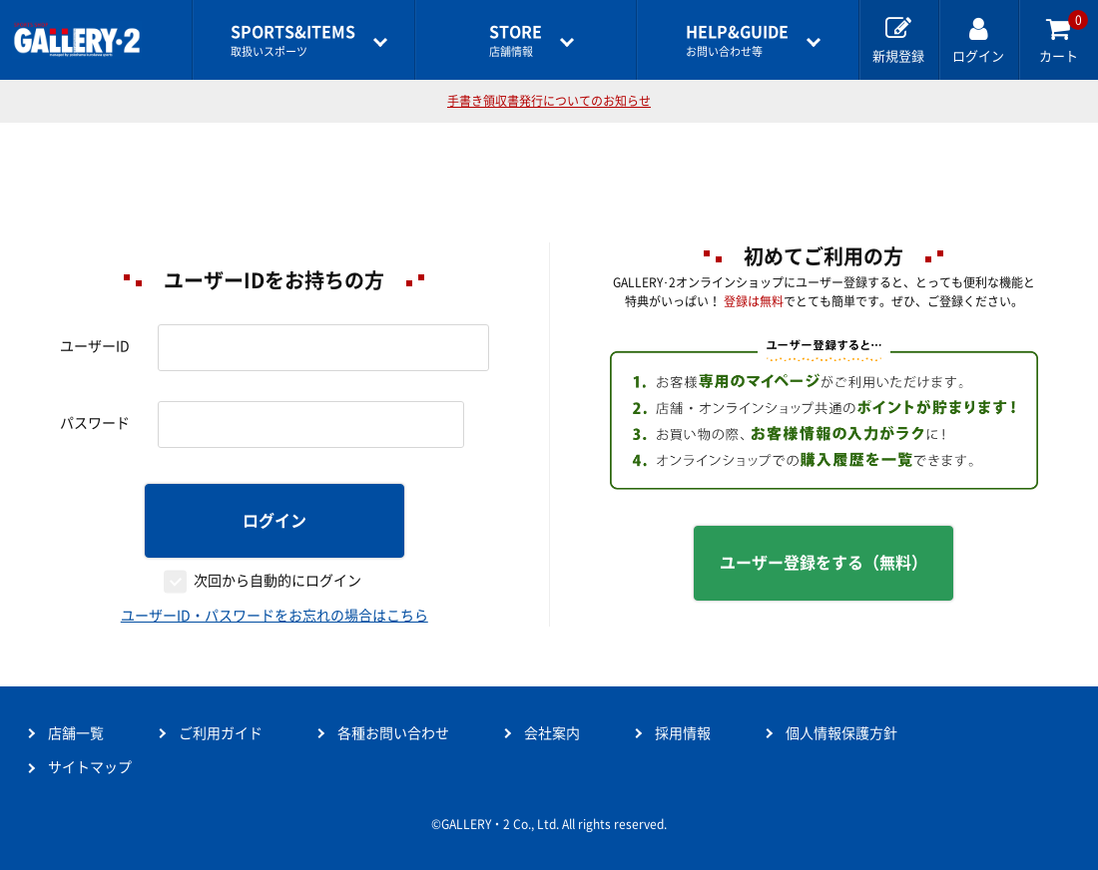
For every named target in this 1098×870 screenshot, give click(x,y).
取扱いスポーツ (293, 40)
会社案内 (552, 733)
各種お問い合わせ (393, 733)
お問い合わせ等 (737, 40)
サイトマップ (90, 767)
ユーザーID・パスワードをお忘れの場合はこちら (274, 616)
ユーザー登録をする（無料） (823, 563)
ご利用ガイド (221, 733)
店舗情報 (515, 40)
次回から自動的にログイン (277, 581)
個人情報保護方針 (841, 733)
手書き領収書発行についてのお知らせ (549, 101)
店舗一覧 (76, 733)
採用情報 (683, 733)
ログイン (274, 521)
